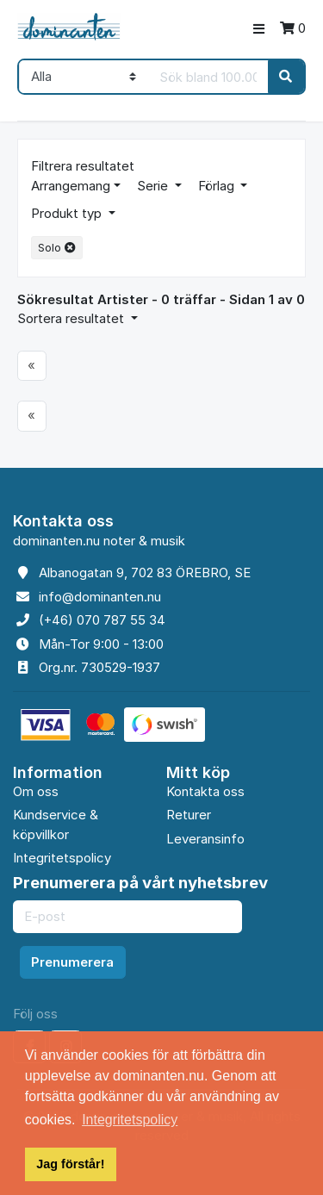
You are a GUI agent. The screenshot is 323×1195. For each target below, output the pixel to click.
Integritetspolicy (62, 858)
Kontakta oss (205, 791)
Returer (188, 814)
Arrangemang (70, 185)
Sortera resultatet (72, 318)
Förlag (218, 185)
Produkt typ (68, 213)
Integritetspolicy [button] (129, 1119)
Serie (154, 185)
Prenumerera (72, 962)
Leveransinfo (205, 839)
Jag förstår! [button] (70, 1164)
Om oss (36, 791)
